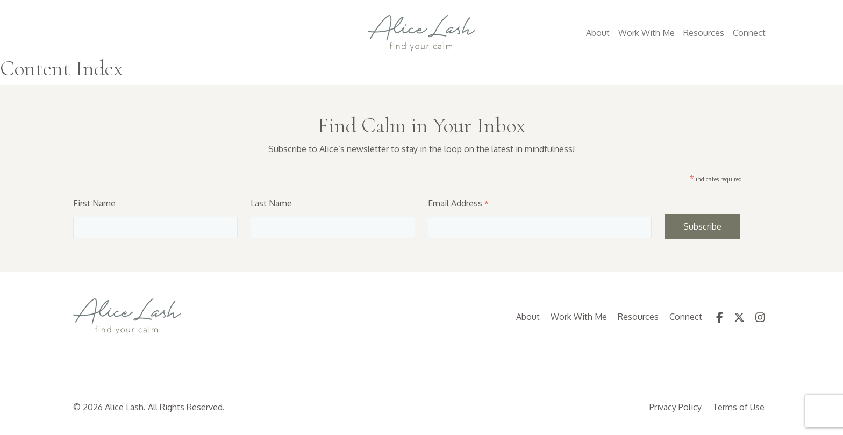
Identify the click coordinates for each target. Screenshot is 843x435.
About (598, 32)
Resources (703, 32)
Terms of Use (738, 407)
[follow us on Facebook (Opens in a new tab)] (719, 316)
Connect (749, 32)
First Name (94, 203)
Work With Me (646, 32)
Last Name (271, 203)
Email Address (458, 203)
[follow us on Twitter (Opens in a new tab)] (739, 316)
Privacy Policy (675, 407)
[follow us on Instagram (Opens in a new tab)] (760, 316)
